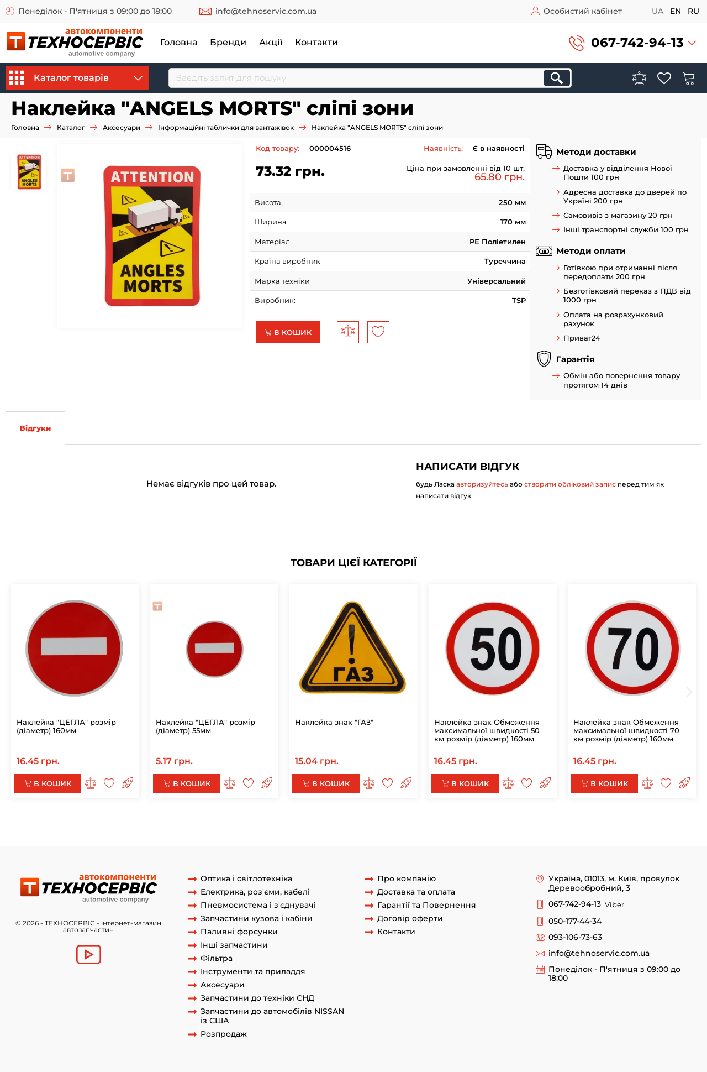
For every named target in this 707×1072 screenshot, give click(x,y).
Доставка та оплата (416, 892)
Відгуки (35, 427)
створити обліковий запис (570, 484)
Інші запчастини (234, 945)
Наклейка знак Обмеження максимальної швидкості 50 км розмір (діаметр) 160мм (487, 730)
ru (693, 11)
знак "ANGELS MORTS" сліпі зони (336, 825)
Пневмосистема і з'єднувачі (258, 905)
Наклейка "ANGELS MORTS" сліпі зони (95, 825)
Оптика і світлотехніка (246, 878)
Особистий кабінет (583, 11)
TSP (519, 300)
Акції (270, 42)
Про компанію (406, 878)
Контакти (316, 42)
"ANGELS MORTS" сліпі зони (451, 825)
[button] (632, 43)
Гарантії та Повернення (426, 905)
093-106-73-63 (575, 937)
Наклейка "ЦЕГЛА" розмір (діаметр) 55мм (205, 726)
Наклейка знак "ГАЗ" (334, 722)
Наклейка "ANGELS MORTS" (220, 825)
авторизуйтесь (482, 484)
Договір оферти (410, 918)
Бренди (228, 42)
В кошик (288, 332)
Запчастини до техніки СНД (257, 998)
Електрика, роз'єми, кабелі (255, 892)
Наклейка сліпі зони (610, 825)
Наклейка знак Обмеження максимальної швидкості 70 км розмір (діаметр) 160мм (626, 730)
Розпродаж (224, 1034)
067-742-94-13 (637, 42)
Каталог (71, 127)
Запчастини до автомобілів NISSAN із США (272, 1016)
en (675, 11)
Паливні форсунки (239, 932)
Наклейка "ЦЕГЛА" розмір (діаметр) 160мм (66, 726)
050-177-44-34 (575, 921)
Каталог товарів (76, 78)
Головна (178, 42)
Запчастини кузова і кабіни (257, 918)
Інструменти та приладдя (253, 971)
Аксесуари (121, 127)
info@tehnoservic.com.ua (265, 11)
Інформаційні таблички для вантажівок (226, 127)
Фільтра (217, 958)
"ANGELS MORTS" (537, 825)
